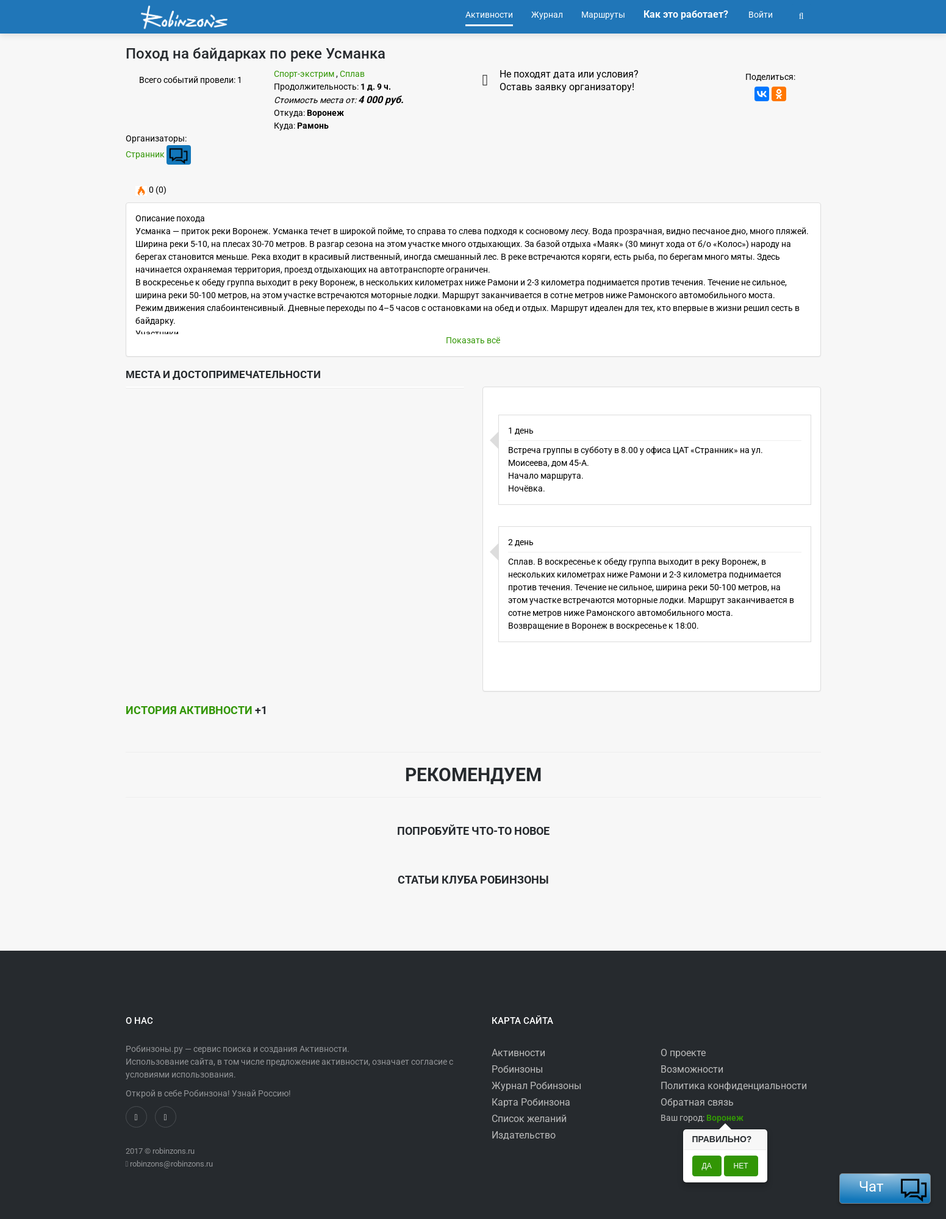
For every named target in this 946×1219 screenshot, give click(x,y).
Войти (760, 15)
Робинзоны (517, 1069)
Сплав (352, 74)
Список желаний (529, 1118)
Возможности (692, 1069)
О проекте (683, 1053)
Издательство (524, 1135)
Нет (741, 1166)
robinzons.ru (173, 1151)
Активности (518, 1053)
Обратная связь (697, 1102)
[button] (801, 14)
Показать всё (473, 340)
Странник (145, 154)
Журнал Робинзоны (536, 1086)
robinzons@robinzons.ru (171, 1163)
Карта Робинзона (531, 1102)
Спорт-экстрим (304, 74)
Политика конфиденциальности (734, 1086)
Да (707, 1166)
